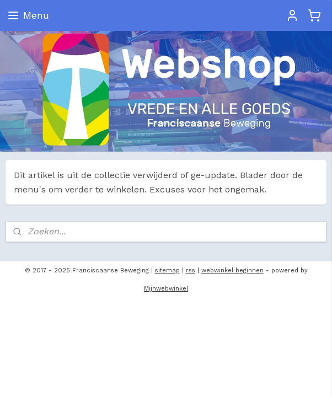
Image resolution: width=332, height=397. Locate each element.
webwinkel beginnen (232, 270)
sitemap (167, 270)
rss (190, 270)
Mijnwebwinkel (166, 288)
